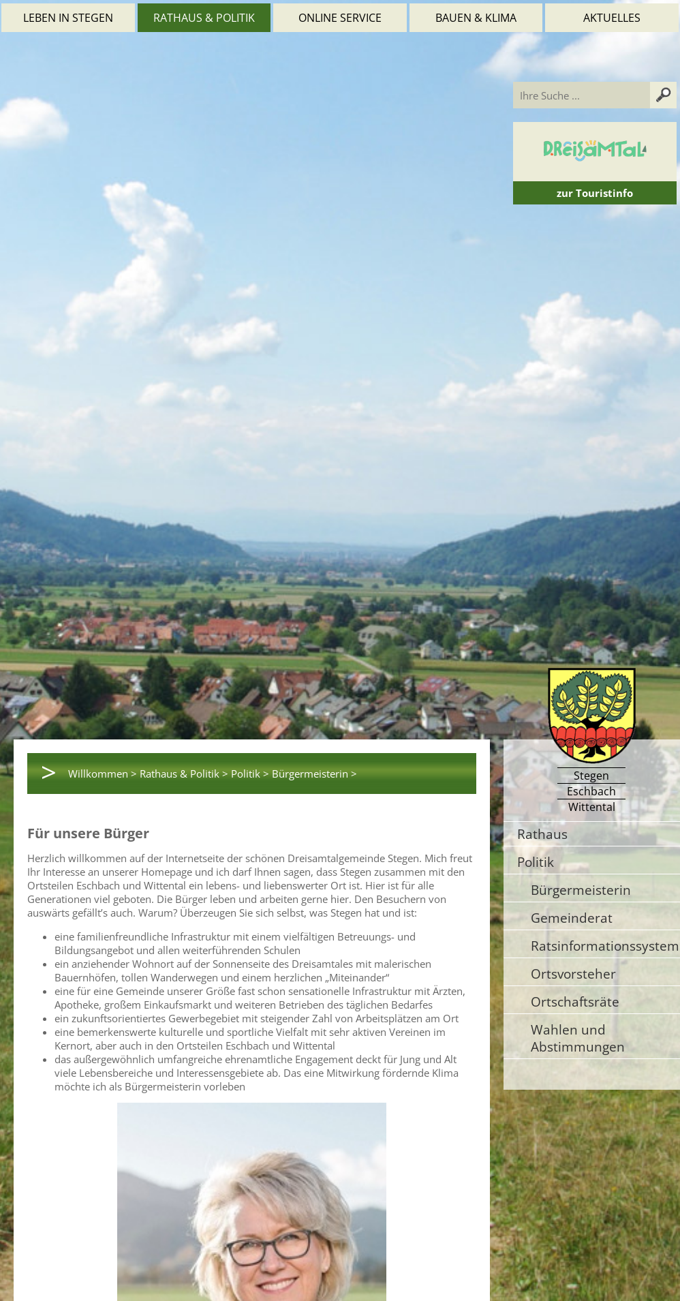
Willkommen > (102, 773)
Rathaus (542, 833)
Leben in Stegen (68, 17)
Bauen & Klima (475, 17)
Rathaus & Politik (204, 17)
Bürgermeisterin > (314, 773)
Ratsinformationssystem (605, 945)
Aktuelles (611, 17)
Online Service (340, 17)
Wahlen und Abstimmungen (578, 1038)
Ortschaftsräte (575, 1001)
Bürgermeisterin (581, 889)
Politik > (250, 773)
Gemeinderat (572, 917)
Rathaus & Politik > (184, 773)
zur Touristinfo (595, 193)
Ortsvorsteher (573, 973)
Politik (535, 861)
